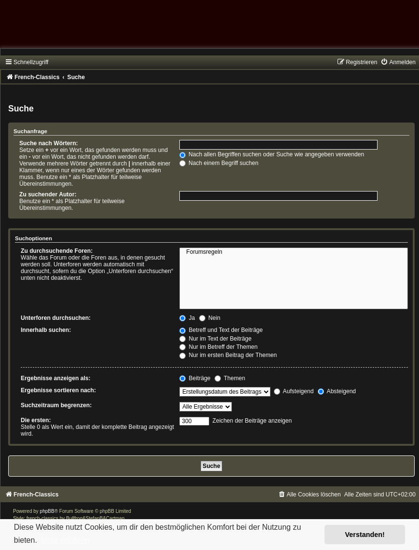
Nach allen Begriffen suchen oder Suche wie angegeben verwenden (272, 154)
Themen (230, 378)
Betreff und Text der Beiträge (221, 330)
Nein (209, 318)
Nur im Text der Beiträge (215, 338)
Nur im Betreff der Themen (218, 347)
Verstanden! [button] (365, 534)
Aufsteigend (294, 391)
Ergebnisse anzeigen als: (56, 378)
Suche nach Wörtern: (48, 143)
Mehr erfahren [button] (65, 540)
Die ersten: (36, 420)
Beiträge (194, 378)
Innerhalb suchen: (46, 330)
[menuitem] (397, 62)
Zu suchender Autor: (47, 194)
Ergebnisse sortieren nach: (58, 390)
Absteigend (337, 391)
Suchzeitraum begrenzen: (56, 405)
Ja (187, 318)
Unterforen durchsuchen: (56, 318)
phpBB (47, 511)
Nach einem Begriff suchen (218, 163)
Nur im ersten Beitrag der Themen (228, 355)
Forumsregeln (293, 252)
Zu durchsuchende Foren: (57, 251)
